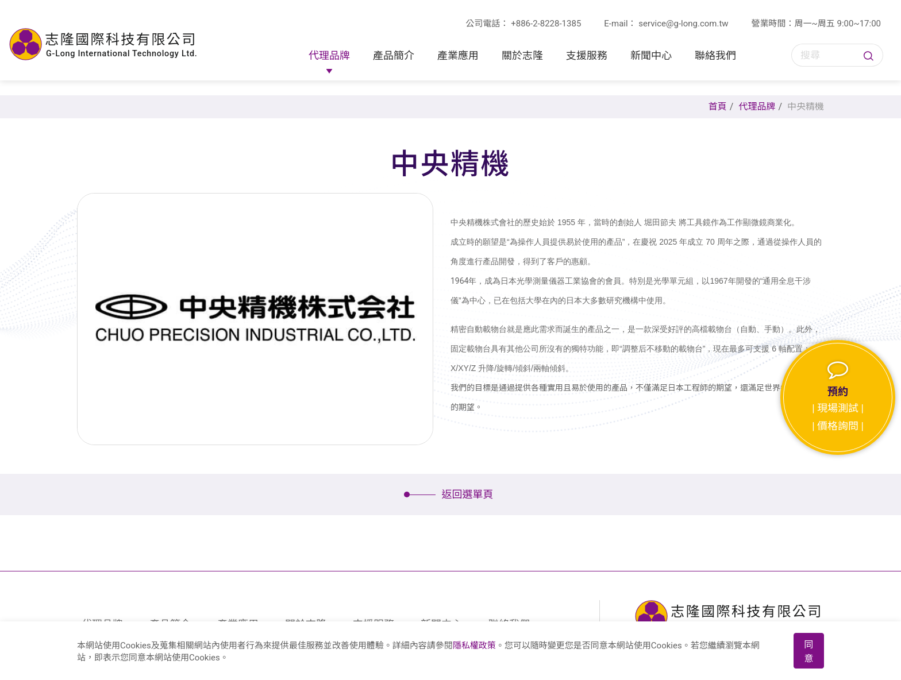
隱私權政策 (474, 645)
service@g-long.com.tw (683, 23)
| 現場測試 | (838, 408)
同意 (809, 651)
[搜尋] (825, 55)
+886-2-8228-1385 (546, 23)
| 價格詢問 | (838, 426)
